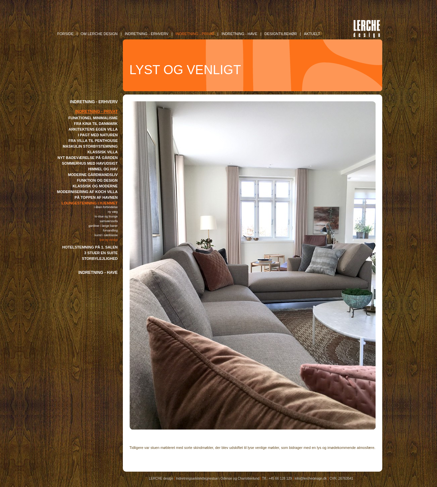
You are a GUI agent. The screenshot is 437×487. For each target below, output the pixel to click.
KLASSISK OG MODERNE (95, 186)
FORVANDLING (110, 230)
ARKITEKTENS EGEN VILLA (93, 129)
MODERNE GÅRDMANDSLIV (93, 175)
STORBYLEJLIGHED (100, 259)
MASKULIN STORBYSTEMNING (90, 146)
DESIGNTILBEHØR (280, 34)
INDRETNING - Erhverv (146, 34)
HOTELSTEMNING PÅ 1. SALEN (90, 247)
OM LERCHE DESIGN (99, 34)
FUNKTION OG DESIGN (97, 180)
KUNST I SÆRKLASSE (106, 235)
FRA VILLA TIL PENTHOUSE (93, 141)
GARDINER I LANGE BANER (103, 225)
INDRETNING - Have (239, 34)
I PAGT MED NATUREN (98, 135)
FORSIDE (65, 34)
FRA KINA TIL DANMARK (96, 124)
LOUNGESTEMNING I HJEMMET (89, 203)
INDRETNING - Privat (195, 34)
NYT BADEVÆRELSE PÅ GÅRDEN (87, 158)
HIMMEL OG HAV (103, 169)
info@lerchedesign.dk (310, 478)
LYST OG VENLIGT (108, 239)
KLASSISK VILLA (102, 152)
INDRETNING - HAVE (98, 272)
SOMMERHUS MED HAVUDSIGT (90, 163)
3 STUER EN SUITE (101, 253)
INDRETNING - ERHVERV (94, 102)
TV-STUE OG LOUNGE (106, 216)
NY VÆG (113, 211)
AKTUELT (312, 34)
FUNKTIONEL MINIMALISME (93, 118)
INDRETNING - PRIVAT (96, 111)
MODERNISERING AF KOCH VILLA (87, 192)
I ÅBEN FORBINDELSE (106, 207)
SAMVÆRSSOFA (108, 221)
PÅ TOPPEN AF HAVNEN (96, 197)
